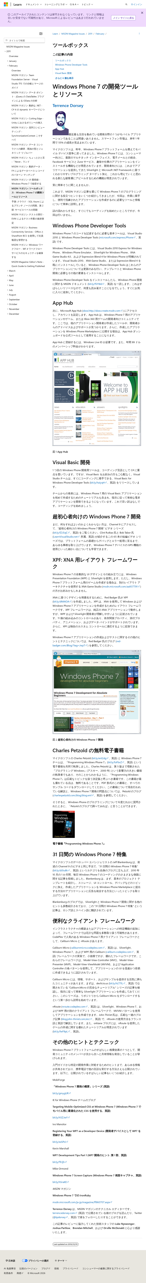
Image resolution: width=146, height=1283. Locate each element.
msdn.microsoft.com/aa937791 (120, 586)
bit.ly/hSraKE (60, 1182)
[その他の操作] (139, 33)
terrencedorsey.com (64, 1213)
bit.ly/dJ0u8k (60, 870)
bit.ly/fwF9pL (60, 1031)
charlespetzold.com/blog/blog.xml (72, 795)
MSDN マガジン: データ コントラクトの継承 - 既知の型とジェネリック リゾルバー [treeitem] (27, 148)
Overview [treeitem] (13, 56)
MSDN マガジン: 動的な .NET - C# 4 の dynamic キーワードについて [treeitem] (28, 109)
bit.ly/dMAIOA (61, 601)
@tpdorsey (59, 1217)
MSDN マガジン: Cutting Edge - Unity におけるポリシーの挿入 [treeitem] (27, 120)
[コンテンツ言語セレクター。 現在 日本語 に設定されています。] (10, 1260)
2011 (90, 33)
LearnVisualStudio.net (65, 536)
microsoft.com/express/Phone (116, 237)
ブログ (44, 1268)
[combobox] (24, 40)
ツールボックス (63, 60)
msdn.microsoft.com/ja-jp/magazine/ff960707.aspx (81, 1202)
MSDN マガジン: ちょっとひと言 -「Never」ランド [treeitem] (28, 159)
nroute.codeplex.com (73, 1006)
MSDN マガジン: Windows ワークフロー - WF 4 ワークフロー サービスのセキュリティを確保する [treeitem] (27, 251)
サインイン (136, 4)
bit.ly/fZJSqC (60, 532)
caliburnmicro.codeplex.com (86, 947)
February (100, 33)
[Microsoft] (6, 4)
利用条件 (8, 1273)
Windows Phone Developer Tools (71, 64)
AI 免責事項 (10, 1268)
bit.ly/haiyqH (98, 482)
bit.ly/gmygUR (61, 1093)
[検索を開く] (126, 4)
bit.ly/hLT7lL (116, 983)
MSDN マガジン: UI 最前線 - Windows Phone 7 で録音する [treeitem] (26, 181)
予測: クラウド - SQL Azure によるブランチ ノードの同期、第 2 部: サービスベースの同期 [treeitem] (28, 205)
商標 (19, 1273)
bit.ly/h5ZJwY (60, 1117)
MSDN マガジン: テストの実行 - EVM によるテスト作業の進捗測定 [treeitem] (28, 218)
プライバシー (69, 1268)
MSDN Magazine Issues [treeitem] (18, 46)
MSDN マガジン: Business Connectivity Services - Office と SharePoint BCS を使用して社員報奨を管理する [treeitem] (28, 233)
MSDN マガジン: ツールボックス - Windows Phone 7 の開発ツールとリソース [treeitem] (28, 192)
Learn (55, 33)
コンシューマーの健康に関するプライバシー (104, 1268)
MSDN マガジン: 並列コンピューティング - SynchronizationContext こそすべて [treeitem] (28, 133)
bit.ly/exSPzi (59, 1141)
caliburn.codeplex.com (118, 951)
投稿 (56, 1268)
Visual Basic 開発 (63, 73)
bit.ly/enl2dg (99, 758)
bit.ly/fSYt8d (95, 283)
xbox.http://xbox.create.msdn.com (101, 310)
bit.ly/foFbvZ (115, 762)
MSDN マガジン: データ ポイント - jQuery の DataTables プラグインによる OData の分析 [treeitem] (28, 96)
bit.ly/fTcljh (59, 1162)
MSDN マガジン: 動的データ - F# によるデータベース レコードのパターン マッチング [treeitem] (28, 170)
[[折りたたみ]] (41, 33)
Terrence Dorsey (68, 105)
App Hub (59, 68)
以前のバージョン (28, 1268)
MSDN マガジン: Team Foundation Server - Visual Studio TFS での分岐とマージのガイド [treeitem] (27, 81)
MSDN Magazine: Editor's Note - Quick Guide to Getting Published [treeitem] (28, 264)
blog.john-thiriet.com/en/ (76, 1019)
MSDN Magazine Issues (73, 33)
